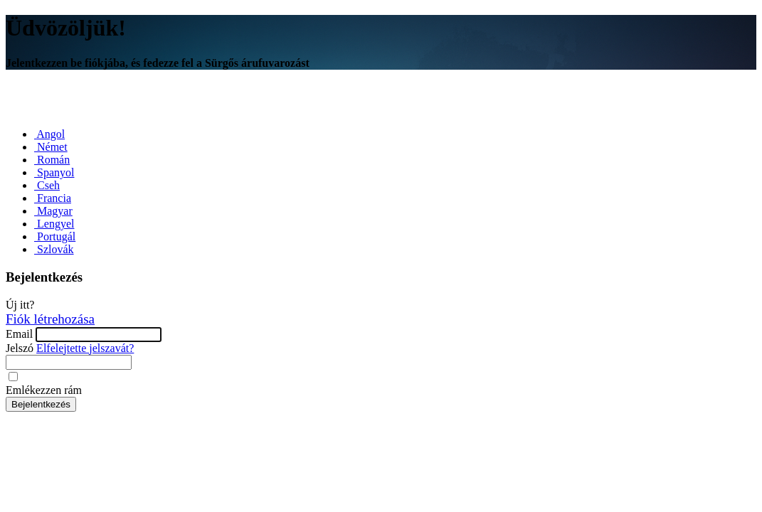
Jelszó (19, 348)
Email (19, 334)
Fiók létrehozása (50, 318)
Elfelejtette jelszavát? (85, 348)
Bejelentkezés (40, 404)
